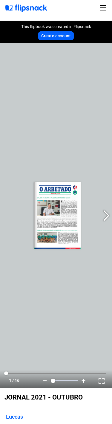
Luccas (14, 417)
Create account (56, 35)
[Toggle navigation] (104, 8)
